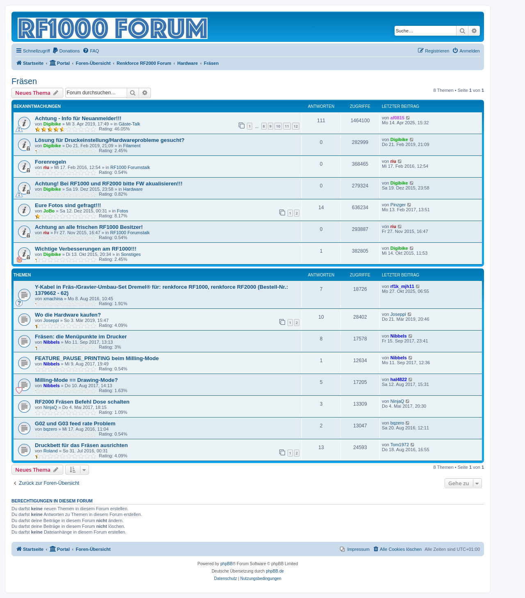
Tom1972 (399, 444)
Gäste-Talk (129, 123)
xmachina (53, 298)
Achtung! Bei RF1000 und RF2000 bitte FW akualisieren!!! (109, 183)
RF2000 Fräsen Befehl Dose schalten (82, 402)
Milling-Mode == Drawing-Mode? (76, 380)
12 (296, 126)
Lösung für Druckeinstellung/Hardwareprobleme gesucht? (110, 140)
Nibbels (51, 342)
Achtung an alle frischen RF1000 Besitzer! (89, 227)
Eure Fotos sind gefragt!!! (68, 205)
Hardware (133, 189)
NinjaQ (50, 407)
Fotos (122, 210)
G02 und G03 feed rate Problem (75, 423)
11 (287, 126)
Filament (131, 145)
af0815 (397, 117)
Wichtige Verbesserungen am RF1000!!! (86, 249)
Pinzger (398, 204)
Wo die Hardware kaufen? (68, 315)
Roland (50, 450)
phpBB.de (275, 571)
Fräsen (24, 81)
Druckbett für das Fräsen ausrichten (81, 445)
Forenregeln (50, 162)
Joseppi (51, 320)
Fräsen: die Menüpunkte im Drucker (81, 336)
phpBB (226, 563)
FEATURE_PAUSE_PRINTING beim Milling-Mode (97, 358)
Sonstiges (131, 254)
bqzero (50, 429)
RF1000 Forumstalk (130, 167)
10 (278, 126)
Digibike (52, 123)
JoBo (49, 210)
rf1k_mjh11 (402, 286)
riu (46, 167)
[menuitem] (66, 51)
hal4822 (398, 379)
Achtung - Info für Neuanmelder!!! (78, 118)
